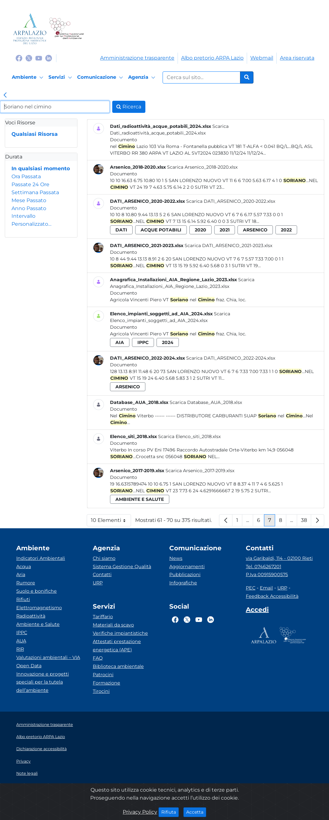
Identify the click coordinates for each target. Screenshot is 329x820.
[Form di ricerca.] (201, 77)
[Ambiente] (28, 77)
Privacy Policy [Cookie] (140, 812)
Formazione (106, 683)
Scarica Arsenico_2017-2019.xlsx (199, 470)
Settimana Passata (35, 192)
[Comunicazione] (101, 77)
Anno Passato (28, 208)
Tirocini (101, 691)
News (175, 558)
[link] (5, 96)
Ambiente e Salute (38, 624)
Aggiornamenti (187, 566)
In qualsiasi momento (40, 168)
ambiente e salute (139, 499)
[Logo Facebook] (19, 58)
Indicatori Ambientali (40, 558)
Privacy (23, 761)
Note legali (27, 773)
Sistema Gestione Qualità (122, 566)
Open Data (28, 666)
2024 (167, 342)
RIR (20, 649)
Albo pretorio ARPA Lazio (212, 58)
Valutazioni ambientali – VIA (48, 657)
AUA (21, 641)
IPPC (21, 632)
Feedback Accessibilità (272, 596)
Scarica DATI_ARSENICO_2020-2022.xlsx (230, 201)
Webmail (261, 58)
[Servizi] (61, 77)
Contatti (102, 574)
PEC (250, 588)
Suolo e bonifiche (36, 591)
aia (119, 342)
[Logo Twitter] (29, 58)
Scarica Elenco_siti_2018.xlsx (189, 436)
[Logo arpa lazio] (29, 29)
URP (98, 583)
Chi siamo (104, 558)
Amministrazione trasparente (137, 58)
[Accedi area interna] (257, 611)
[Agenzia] (142, 77)
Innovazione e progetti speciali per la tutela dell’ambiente (42, 682)
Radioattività (30, 616)
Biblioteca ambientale (118, 666)
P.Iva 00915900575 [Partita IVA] (267, 574)
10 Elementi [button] (111, 521)
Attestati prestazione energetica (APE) (117, 646)
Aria (20, 574)
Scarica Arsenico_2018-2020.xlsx (202, 167)
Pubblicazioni (185, 574)
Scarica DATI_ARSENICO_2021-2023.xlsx (228, 245)
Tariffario (103, 616)
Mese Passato (28, 200)
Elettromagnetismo (39, 608)
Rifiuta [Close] (170, 812)
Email (266, 588)
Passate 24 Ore (30, 184)
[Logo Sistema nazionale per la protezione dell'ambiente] (66, 29)
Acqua (23, 566)
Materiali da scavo (113, 625)
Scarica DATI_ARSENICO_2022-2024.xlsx (230, 358)
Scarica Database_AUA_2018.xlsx (206, 402)
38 (306, 521)
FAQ (98, 658)
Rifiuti (23, 599)
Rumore (25, 583)
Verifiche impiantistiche (120, 633)
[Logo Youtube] (38, 58)
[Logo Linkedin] (48, 58)
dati (121, 230)
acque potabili (161, 230)
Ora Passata (26, 176)
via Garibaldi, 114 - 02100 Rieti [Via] (279, 558)
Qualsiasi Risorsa (34, 134)
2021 (225, 230)
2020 (200, 230)
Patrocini (103, 674)
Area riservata (297, 58)
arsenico (255, 230)
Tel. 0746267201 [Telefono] (263, 566)
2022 (286, 230)
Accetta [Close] (196, 812)
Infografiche (183, 583)
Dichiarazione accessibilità (41, 748)
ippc (143, 342)
